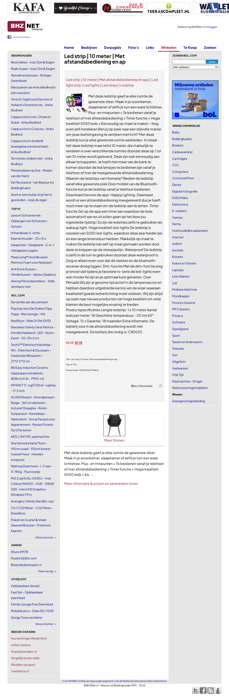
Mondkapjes (181, 296)
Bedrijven (89, 47)
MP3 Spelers (181, 309)
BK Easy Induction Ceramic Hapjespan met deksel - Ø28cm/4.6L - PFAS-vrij (30, 373)
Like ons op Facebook (21, 37)
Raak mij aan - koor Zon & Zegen (33, 68)
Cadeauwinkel (182, 152)
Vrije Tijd (177, 374)
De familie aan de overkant (29, 302)
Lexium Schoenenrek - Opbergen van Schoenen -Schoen (29, 220)
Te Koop (190, 47)
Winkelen (168, 47)
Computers (180, 171)
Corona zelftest (183, 178)
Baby (176, 132)
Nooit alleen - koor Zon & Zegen (33, 62)
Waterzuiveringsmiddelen (190, 388)
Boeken (177, 145)
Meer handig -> (47, 571)
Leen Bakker (181, 276)
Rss (151, 681)
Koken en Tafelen (184, 263)
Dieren (176, 185)
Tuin (174, 355)
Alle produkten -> (46, 624)
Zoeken (210, 47)
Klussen (177, 256)
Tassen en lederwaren (187, 342)
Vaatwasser (180, 368)
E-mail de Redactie (122, 681)
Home (69, 47)
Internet (177, 237)
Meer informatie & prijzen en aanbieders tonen (101, 483)
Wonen (177, 394)
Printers (177, 316)
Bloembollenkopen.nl (26, 565)
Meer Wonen (114, 440)
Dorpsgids (112, 47)
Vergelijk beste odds (25, 658)
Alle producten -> (46, 537)
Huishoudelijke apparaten (190, 230)
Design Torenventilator (26, 617)
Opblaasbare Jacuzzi (25, 586)
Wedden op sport (23, 664)
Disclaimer (141, 681)
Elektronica (180, 204)
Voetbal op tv (20, 671)
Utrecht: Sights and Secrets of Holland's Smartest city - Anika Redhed (32, 104)
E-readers (179, 211)
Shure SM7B (19, 552)
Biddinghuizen (182, 139)
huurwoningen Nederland (28, 638)
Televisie (178, 348)
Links (150, 47)
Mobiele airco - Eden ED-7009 (32, 611)
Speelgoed (180, 329)
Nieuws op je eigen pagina (95, 681)
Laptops (178, 270)
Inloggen (211, 26)
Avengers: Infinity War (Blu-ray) (32, 501)
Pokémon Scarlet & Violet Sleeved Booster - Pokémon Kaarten (31, 525)
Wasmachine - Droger (187, 381)
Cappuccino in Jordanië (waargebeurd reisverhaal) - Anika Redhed (30, 146)
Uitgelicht (179, 361)
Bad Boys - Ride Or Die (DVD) (31, 321)
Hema (176, 224)
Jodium (177, 243)
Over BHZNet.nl (71, 681)
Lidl (174, 283)
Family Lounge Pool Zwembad (32, 604)
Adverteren (160, 681)
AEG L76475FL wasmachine (30, 436)
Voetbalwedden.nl (24, 651)
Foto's (133, 47)
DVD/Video (180, 198)
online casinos (21, 645)
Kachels (177, 250)
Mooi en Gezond (183, 303)
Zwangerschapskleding (188, 401)
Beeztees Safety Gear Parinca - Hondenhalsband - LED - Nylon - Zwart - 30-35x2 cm (33, 332)
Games (177, 217)
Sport (176, 335)
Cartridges (179, 158)
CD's (175, 165)
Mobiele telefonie (184, 289)
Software (178, 322)
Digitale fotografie (185, 191)
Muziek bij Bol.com (24, 558)
